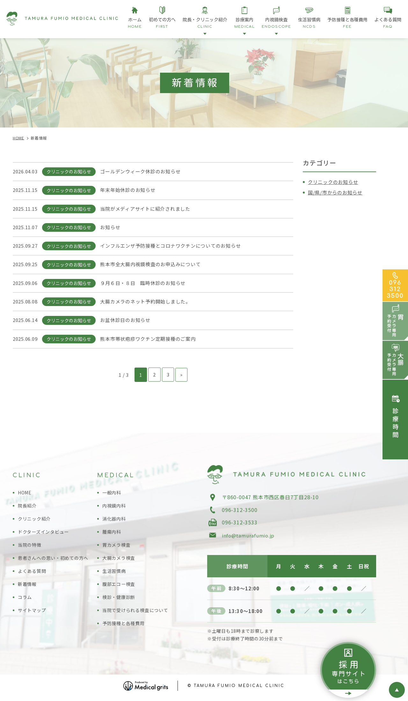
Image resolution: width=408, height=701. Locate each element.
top (397, 690)
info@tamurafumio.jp (250, 537)
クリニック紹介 (35, 520)
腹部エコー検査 (120, 586)
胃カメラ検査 (117, 547)
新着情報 (28, 586)
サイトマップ (33, 612)
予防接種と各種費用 (125, 625)
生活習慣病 (114, 573)
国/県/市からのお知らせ (337, 192)
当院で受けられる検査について (137, 612)
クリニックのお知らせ (334, 182)
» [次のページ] (181, 376)
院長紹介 (28, 507)
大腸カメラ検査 (120, 560)
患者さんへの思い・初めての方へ (55, 560)
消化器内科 (114, 520)
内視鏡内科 (114, 507)
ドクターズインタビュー (45, 533)
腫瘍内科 (112, 533)
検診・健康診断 (120, 599)
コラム (25, 599)
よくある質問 (33, 573)
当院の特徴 (30, 547)
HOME (25, 494)
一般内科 (112, 494)
